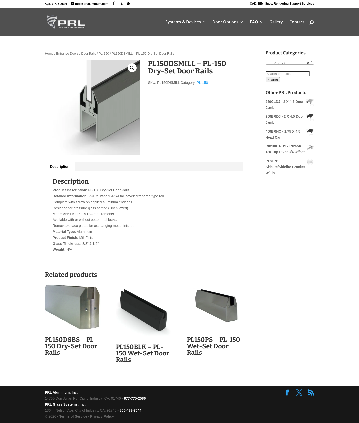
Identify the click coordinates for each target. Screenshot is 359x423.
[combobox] (290, 61)
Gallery (276, 22)
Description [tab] (59, 167)
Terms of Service (73, 416)
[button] (132, 67)
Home (49, 53)
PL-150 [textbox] (288, 63)
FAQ (254, 22)
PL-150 (104, 53)
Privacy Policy (102, 416)
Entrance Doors (67, 53)
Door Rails (88, 53)
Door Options (225, 22)
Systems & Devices (183, 22)
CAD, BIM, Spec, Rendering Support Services (282, 3)
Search (273, 80)
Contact (296, 22)
